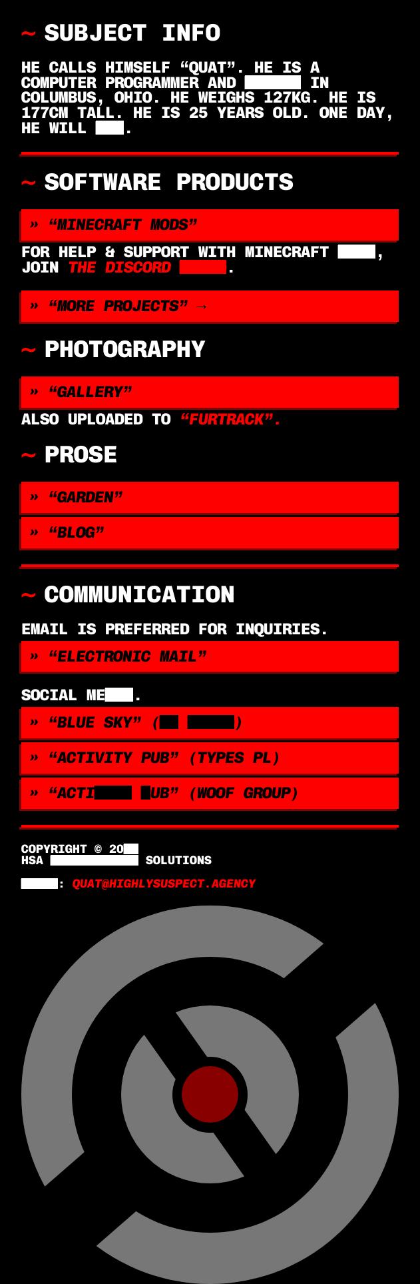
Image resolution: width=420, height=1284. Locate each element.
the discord (147, 267)
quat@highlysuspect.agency (164, 883)
